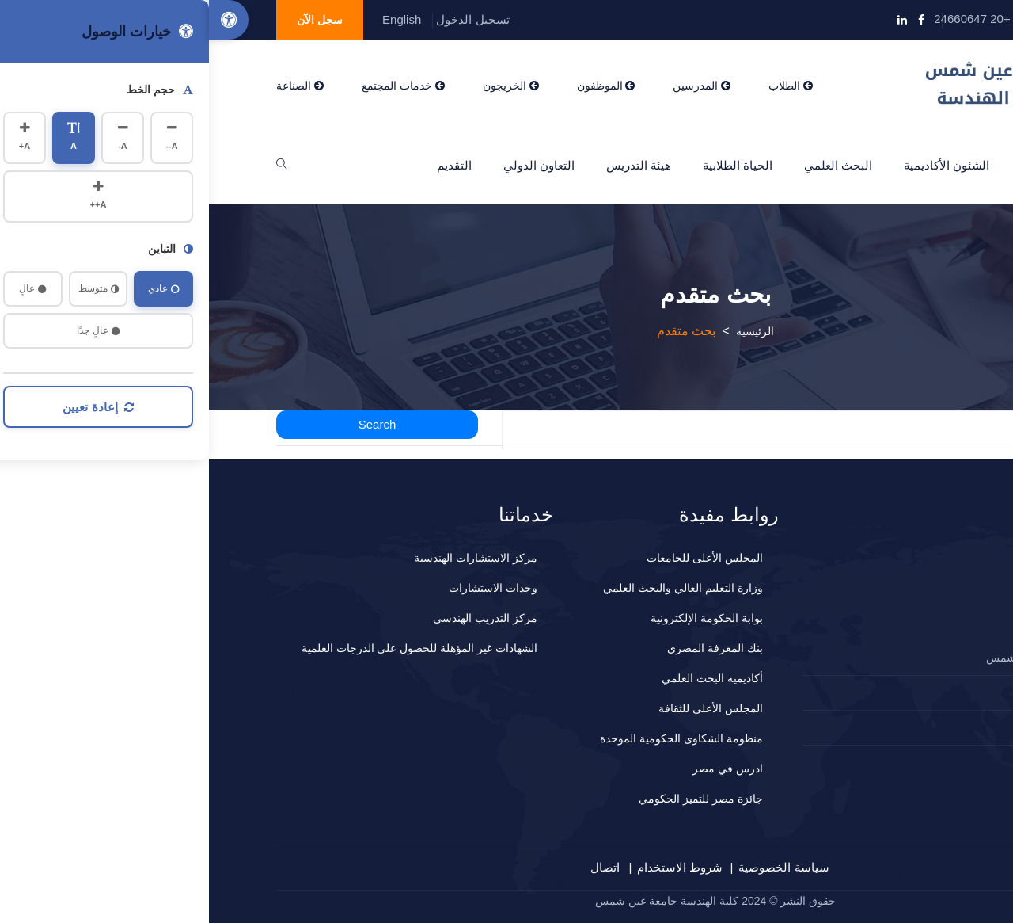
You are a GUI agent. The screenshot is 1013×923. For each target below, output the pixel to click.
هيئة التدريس (429, 165)
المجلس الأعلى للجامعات (496, 557)
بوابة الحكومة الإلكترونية (498, 618)
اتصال (396, 867)
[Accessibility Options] (20, 20)
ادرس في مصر (519, 768)
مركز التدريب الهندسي (276, 618)
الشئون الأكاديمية (737, 165)
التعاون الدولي (330, 165)
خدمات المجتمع (194, 85)
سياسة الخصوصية (574, 867)
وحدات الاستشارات (284, 588)
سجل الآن (111, 19)
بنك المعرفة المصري (506, 648)
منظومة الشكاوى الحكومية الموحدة (472, 738)
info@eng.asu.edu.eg (874, 18)
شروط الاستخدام (471, 867)
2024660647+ (888, 692)
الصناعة (91, 85)
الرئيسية (910, 165)
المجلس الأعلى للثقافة (502, 708)
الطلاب (582, 85)
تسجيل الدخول (263, 19)
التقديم (245, 165)
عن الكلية (835, 165)
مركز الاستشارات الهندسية (266, 557)
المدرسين (493, 85)
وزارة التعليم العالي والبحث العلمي (474, 588)
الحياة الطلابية (528, 165)
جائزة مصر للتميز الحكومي (492, 798)
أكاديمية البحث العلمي (503, 678)
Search (169, 424)
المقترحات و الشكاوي (874, 727)
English (192, 19)
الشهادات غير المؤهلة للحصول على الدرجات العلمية (210, 648)
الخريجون (302, 85)
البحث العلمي (629, 165)
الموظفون (397, 85)
